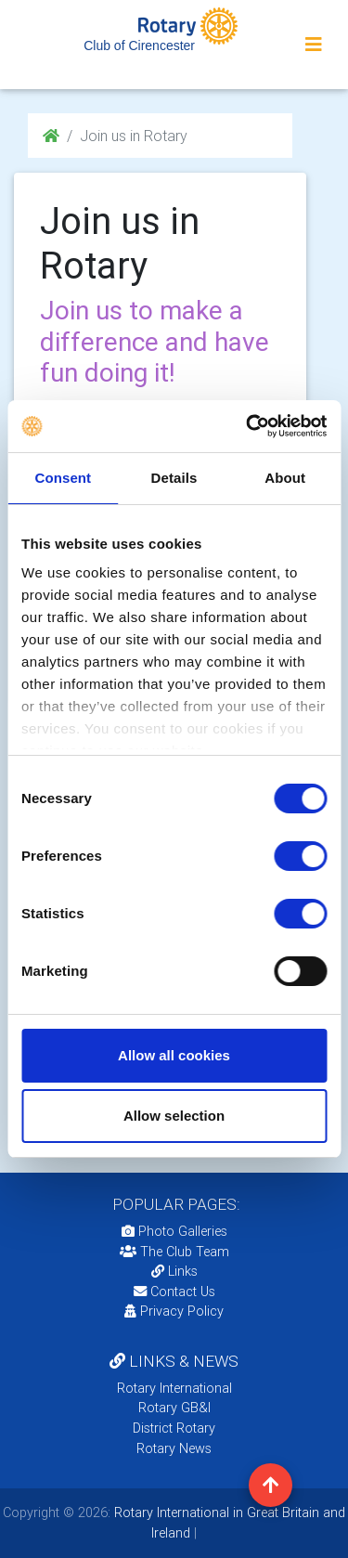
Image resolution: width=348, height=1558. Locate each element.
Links (174, 1271)
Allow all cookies (174, 1055)
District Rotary (174, 1428)
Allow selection (174, 1115)
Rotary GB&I (174, 1407)
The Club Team (174, 1251)
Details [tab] (174, 478)
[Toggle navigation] (313, 45)
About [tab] (284, 478)
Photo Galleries (174, 1231)
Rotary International (174, 1388)
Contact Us (174, 1291)
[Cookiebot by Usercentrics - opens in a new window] (248, 426)
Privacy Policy (174, 1311)
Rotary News (174, 1448)
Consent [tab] (62, 478)
